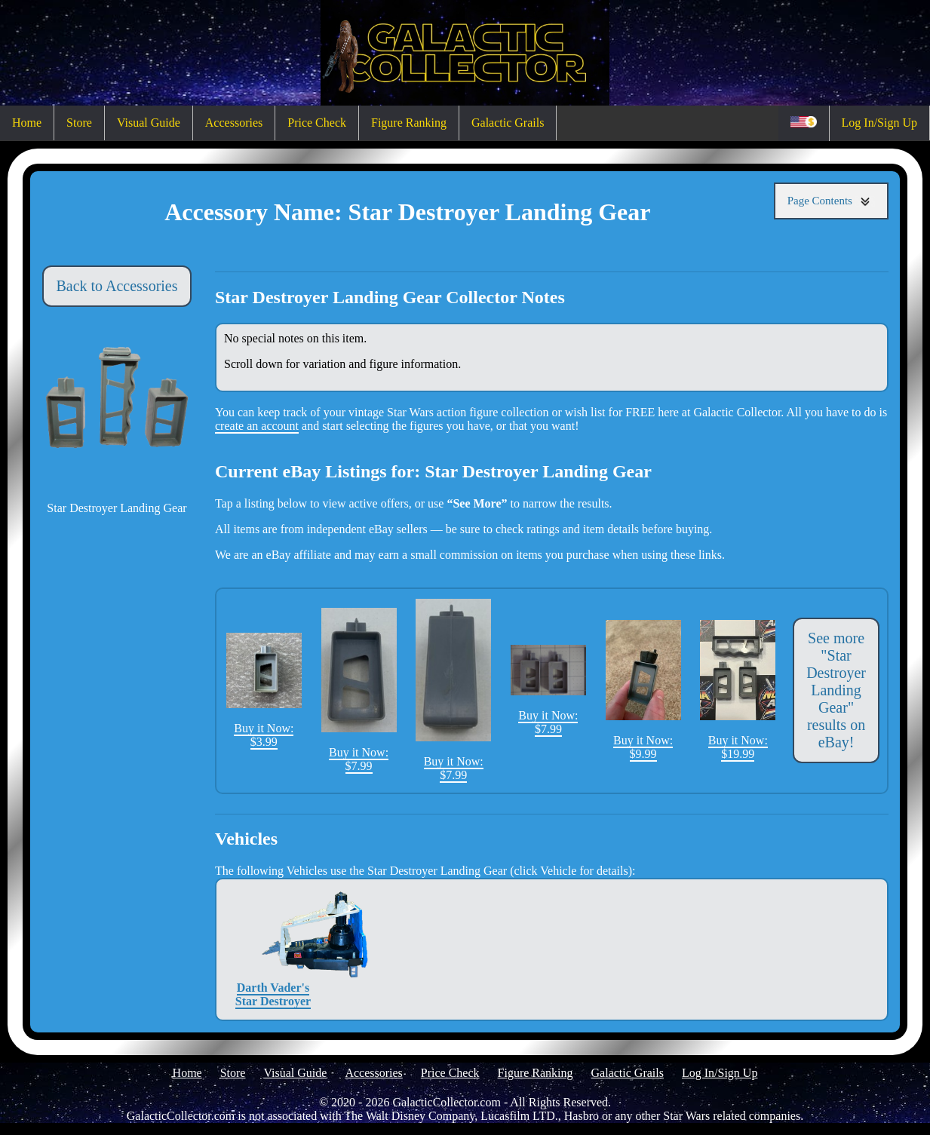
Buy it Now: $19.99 (737, 690)
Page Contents (831, 201)
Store (79, 122)
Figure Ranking (409, 122)
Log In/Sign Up (879, 122)
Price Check (316, 122)
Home (26, 122)
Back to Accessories (116, 286)
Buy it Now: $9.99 (643, 690)
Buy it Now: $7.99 (359, 689)
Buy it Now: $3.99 (264, 690)
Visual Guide (148, 122)
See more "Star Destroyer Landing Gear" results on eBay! (836, 690)
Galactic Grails (507, 122)
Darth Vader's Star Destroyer (273, 949)
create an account (257, 425)
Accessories (233, 122)
